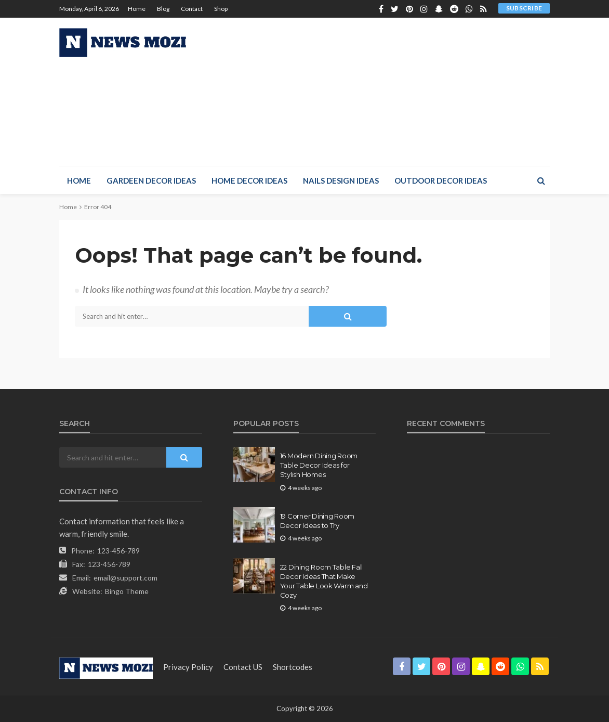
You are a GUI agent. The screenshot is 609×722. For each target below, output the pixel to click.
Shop (221, 8)
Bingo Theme (127, 591)
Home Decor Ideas (249, 180)
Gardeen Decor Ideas (151, 180)
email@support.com (125, 577)
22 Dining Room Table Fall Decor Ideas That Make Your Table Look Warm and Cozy (324, 581)
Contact (192, 8)
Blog (163, 8)
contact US (242, 667)
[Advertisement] (425, 90)
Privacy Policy (188, 667)
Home (136, 8)
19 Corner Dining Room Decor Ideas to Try (317, 521)
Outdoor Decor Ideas (440, 180)
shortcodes (292, 667)
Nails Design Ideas (341, 180)
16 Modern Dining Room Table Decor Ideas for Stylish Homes (319, 465)
